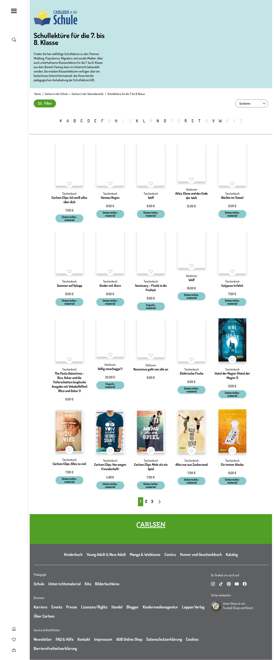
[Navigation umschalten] (14, 11)
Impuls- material (151, 306)
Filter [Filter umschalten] (45, 103)
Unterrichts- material (69, 218)
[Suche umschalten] (14, 40)
